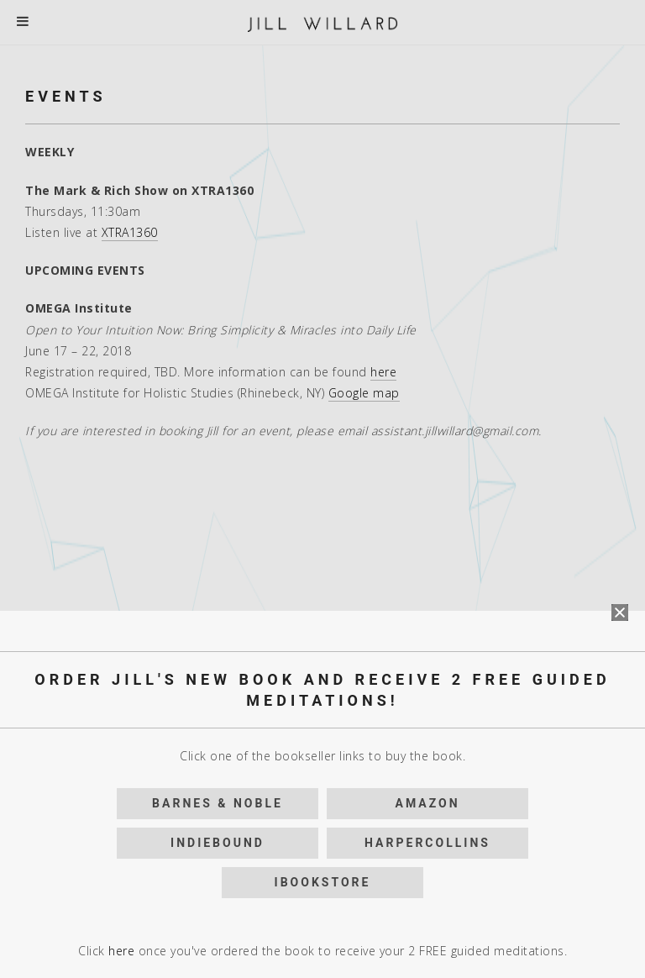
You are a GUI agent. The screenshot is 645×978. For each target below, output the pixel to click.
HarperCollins (427, 469)
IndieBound (217, 469)
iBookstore (323, 509)
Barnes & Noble (217, 430)
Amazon (427, 430)
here (121, 578)
